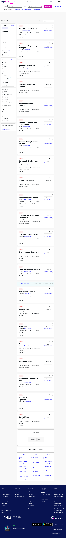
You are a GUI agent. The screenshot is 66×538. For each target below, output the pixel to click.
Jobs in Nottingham (46, 458)
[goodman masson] (5, 28)
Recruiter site (17, 491)
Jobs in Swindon (47, 475)
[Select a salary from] (8, 37)
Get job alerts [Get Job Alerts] (48, 21)
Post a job (17, 492)
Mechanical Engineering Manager (28, 47)
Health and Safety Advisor (28, 198)
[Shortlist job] (50, 26)
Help (2, 508)
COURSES (30, 488)
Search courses (6, 129)
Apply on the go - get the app (36, 443)
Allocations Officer (26, 361)
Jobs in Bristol (22, 466)
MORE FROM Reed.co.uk (44, 488)
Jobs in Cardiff (22, 469)
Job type (4, 47)
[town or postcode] (35, 6)
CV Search (17, 494)
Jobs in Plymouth (47, 461)
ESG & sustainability (58, 512)
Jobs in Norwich (47, 454)
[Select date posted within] (8, 85)
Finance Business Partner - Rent (29, 379)
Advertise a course (32, 507)
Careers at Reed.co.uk (45, 494)
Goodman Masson (26, 30)
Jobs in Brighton (23, 463)
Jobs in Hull (34, 454)
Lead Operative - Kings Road (29, 269)
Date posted (5, 82)
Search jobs (47, 6)
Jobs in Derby (22, 474)
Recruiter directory (6, 494)
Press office (43, 496)
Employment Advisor (27, 180)
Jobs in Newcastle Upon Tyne (35, 476)
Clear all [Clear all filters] (12, 25)
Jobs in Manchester (34, 468)
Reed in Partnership (58, 501)
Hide (3, 71)
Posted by (4, 62)
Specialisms (5, 89)
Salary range (5, 31)
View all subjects (31, 496)
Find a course (30, 494)
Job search (4, 492)
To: (2, 39)
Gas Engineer (24, 309)
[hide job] (52, 26)
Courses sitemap (31, 508)
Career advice (4, 503)
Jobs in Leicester (35, 459)
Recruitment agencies (19, 496)
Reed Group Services (58, 496)
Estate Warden (24, 417)
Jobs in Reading (47, 463)
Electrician (23, 327)
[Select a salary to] (8, 42)
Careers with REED (58, 503)
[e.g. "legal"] (14, 6)
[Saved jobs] (61, 2)
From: (3, 34)
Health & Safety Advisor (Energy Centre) (28, 123)
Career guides (31, 505)
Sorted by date (37, 21)
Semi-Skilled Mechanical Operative (28, 399)
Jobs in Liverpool (35, 462)
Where (25, 6)
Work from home (5, 496)
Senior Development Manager (26, 104)
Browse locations (5, 499)
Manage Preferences (57, 529)
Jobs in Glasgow (23, 479)
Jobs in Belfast (16, 9)
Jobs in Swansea (47, 473)
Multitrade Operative (27, 292)
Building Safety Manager (28, 28)
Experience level (6, 109)
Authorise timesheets (58, 494)
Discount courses (31, 498)
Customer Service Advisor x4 (30, 235)
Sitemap (3, 512)
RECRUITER (17, 488)
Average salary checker (6, 507)
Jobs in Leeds (34, 457)
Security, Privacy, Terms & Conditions (54, 530)
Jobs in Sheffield (47, 466)
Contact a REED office (6, 510)
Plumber (22, 344)
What (5, 6)
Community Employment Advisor (28, 143)
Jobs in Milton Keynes (34, 472)
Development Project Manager (27, 66)
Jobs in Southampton (46, 469)
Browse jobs (57, 6)
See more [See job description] (22, 37)
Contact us (4, 491)
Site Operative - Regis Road (29, 252)
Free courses (30, 499)
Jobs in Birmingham (26, 9)
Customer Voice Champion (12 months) (29, 216)
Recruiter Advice (18, 498)
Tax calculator (4, 505)
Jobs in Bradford (36, 9)
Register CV (49, 2)
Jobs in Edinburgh (23, 476)
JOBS (3, 488)
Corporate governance (46, 497)
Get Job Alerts (25, 283)
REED (55, 488)
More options (5, 115)
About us (43, 492)
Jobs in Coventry (23, 471)
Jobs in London (35, 465)
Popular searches (5, 501)
